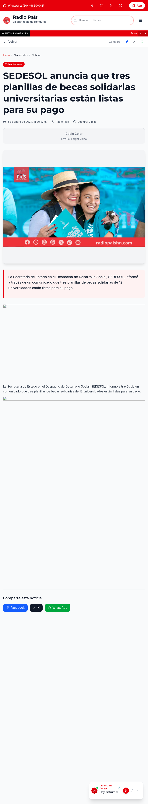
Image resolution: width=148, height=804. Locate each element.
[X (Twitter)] (120, 5)
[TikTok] (111, 5)
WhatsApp (57, 607)
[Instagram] (101, 5)
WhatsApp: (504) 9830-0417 (23, 5)
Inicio (6, 55)
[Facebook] (92, 5)
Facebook (15, 607)
